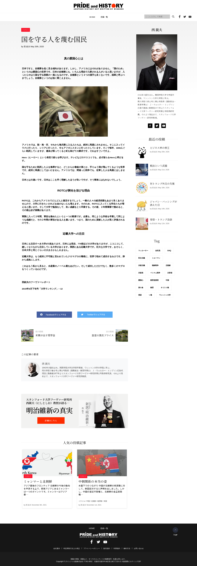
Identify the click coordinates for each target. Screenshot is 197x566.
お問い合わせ (139, 548)
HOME (92, 17)
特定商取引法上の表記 (71, 548)
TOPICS (26, 30)
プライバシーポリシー (91, 548)
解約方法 (127, 548)
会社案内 (56, 548)
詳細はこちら (51, 420)
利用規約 (117, 548)
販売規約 (106, 548)
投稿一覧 (104, 17)
